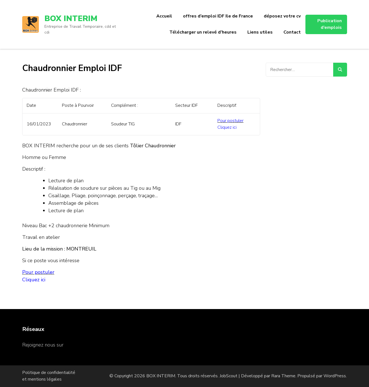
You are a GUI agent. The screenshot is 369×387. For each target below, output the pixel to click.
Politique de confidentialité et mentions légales (48, 376)
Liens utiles (260, 32)
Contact (292, 32)
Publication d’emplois (329, 24)
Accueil (164, 16)
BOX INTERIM (70, 18)
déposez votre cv (282, 16)
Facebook (75, 345)
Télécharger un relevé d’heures (203, 32)
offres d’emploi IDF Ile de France (218, 16)
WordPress (334, 376)
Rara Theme (283, 376)
